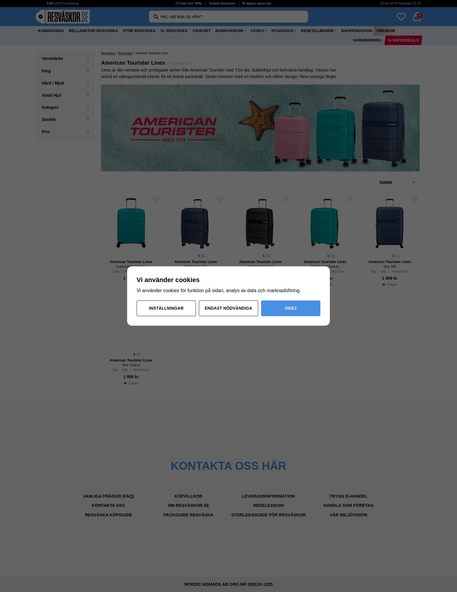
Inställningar (166, 308)
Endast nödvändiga (229, 308)
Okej (291, 308)
